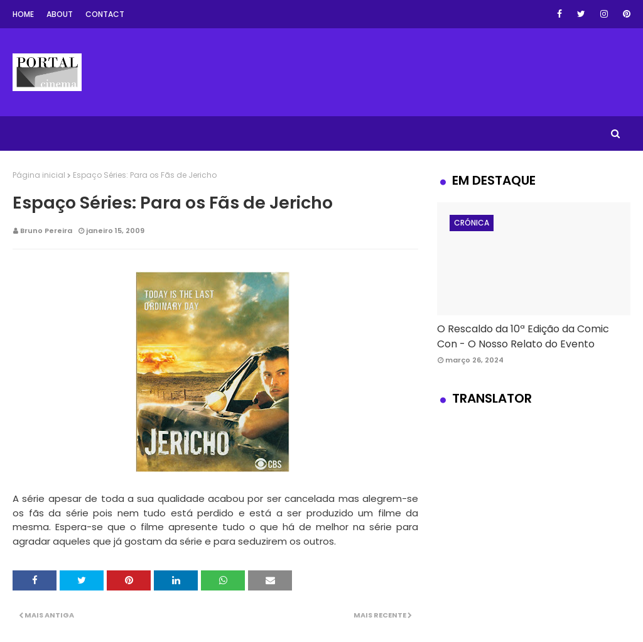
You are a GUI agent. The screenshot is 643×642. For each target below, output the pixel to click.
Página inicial (39, 175)
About (59, 14)
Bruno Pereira (46, 231)
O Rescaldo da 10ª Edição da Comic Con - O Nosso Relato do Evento (523, 336)
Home (23, 14)
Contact (104, 14)
